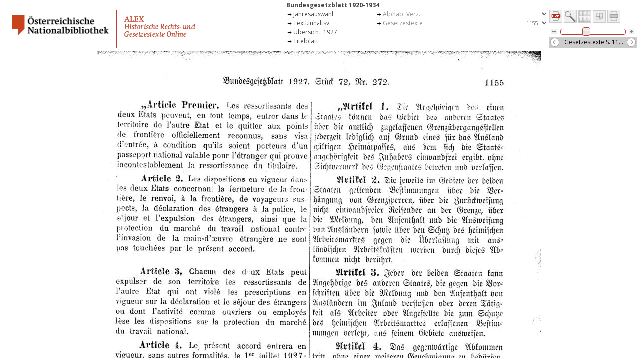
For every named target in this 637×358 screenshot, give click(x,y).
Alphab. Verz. (401, 14)
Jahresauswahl (313, 14)
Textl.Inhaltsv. (312, 23)
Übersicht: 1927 (315, 32)
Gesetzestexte (403, 23)
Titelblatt (305, 41)
